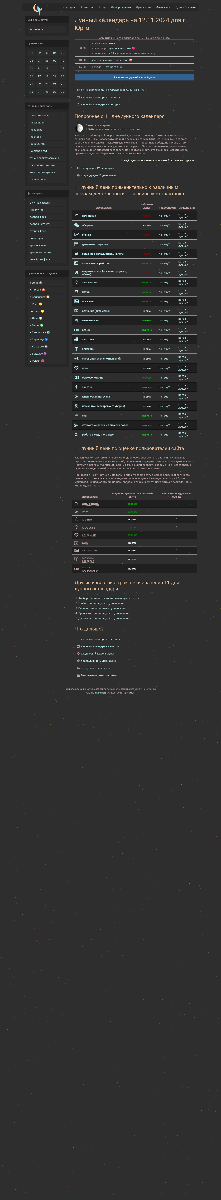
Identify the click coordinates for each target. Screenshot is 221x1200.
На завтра (86, 7)
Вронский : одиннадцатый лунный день (103, 612)
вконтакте (36, 29)
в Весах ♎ (37, 325)
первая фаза (38, 216)
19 (54, 76)
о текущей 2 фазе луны (95, 667)
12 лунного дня (112, 66)
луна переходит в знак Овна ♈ (112, 59)
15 (62, 68)
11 (31, 68)
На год (102, 7)
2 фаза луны (107, 42)
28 (47, 91)
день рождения (40, 115)
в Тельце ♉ (37, 289)
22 (39, 83)
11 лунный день (121, 52)
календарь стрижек (42, 171)
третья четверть (40, 252)
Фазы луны (163, 7)
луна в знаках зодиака (44, 157)
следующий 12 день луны (97, 168)
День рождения (121, 7)
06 (31, 60)
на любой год (38, 150)
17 (39, 76)
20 (62, 76)
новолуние (36, 209)
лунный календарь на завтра (100, 646)
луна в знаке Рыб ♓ (121, 47)
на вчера (35, 136)
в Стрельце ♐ (39, 339)
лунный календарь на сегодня (100, 104)
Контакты (128, 692)
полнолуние (37, 237)
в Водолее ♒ (38, 353)
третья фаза (38, 244)
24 (54, 83)
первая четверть (40, 223)
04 (54, 52)
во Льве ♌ (37, 310)
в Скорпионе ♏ (40, 332)
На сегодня (68, 7)
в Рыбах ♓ (37, 360)
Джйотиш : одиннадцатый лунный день (103, 617)
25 (62, 83)
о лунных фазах (40, 202)
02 (39, 52)
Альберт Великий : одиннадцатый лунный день (108, 597)
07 (39, 60)
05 (62, 52)
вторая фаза (38, 230)
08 (47, 60)
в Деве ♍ (36, 317)
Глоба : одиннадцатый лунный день (101, 602)
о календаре (38, 178)
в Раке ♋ (36, 303)
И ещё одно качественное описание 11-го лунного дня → (157, 160)
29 (54, 91)
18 (47, 76)
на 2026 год (37, 143)
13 (47, 68)
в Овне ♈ (36, 282)
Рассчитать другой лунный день (135, 77)
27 (39, 91)
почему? (164, 215)
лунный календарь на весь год (101, 96)
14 (54, 68)
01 (31, 52)
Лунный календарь (97, 692)
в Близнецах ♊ (40, 296)
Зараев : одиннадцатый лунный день (102, 607)
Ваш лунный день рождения (99, 675)
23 (47, 83)
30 (62, 91)
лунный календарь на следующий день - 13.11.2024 (114, 89)
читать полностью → (132, 153)
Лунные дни (143, 7)
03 (47, 52)
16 (31, 76)
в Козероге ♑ (39, 346)
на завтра (36, 129)
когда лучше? (183, 215)
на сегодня (37, 122)
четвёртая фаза (40, 259)
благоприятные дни (42, 164)
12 (39, 68)
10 (62, 60)
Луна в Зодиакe (185, 7)
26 (31, 91)
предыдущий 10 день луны (98, 175)
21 (31, 83)
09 (54, 60)
